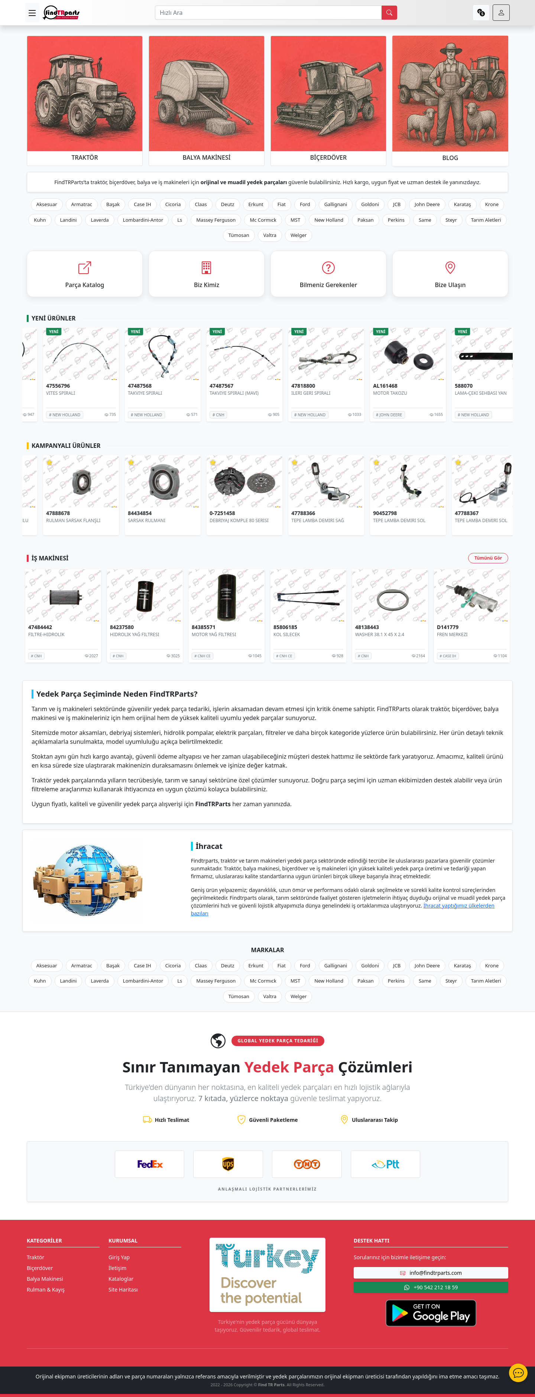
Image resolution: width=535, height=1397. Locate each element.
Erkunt (256, 204)
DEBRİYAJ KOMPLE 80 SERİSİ (303, 520)
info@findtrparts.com (431, 1272)
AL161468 (449, 386)
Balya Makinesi (45, 1278)
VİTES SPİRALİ (124, 393)
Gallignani (335, 204)
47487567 (285, 386)
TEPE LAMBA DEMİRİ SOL (463, 520)
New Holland (328, 219)
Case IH (142, 204)
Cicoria (173, 204)
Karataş (462, 204)
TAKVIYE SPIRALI (209, 393)
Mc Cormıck (263, 219)
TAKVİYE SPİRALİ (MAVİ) (297, 393)
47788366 (367, 513)
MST (295, 219)
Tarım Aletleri (486, 219)
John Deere (427, 204)
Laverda (99, 219)
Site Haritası (123, 1289)
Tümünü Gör (488, 558)
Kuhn (40, 219)
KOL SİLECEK (286, 634)
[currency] (481, 12)
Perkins (396, 219)
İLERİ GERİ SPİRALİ (374, 393)
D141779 (447, 627)
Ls (179, 219)
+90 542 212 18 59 (431, 1287)
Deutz (227, 204)
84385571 (203, 627)
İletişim (117, 1267)
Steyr (451, 219)
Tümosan (238, 235)
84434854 (203, 513)
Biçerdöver (40, 1267)
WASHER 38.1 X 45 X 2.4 (379, 634)
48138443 (367, 627)
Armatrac (81, 204)
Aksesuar (46, 204)
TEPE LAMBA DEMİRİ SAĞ (381, 520)
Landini (68, 219)
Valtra (269, 235)
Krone (492, 204)
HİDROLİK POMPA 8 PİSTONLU (60, 520)
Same (425, 219)
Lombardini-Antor (143, 219)
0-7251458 (286, 513)
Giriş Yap (119, 1257)
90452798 (449, 513)
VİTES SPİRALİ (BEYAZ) (51, 393)
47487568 (203, 386)
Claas (201, 204)
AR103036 (40, 513)
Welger (299, 235)
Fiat (282, 204)
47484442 (40, 627)
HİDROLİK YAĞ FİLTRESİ (134, 634)
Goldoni (370, 204)
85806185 (285, 627)
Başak (113, 204)
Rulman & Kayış (46, 1289)
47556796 (122, 386)
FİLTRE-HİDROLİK (46, 634)
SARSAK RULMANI (210, 520)
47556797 (40, 386)
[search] (389, 13)
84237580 (122, 627)
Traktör (35, 1257)
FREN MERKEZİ (452, 634)
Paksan (365, 219)
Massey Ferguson (216, 219)
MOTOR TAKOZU (454, 393)
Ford (305, 204)
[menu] (32, 12)
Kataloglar (120, 1278)
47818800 (367, 386)
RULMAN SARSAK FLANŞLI (137, 520)
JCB (397, 204)
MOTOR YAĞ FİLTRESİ (214, 634)
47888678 (122, 513)
